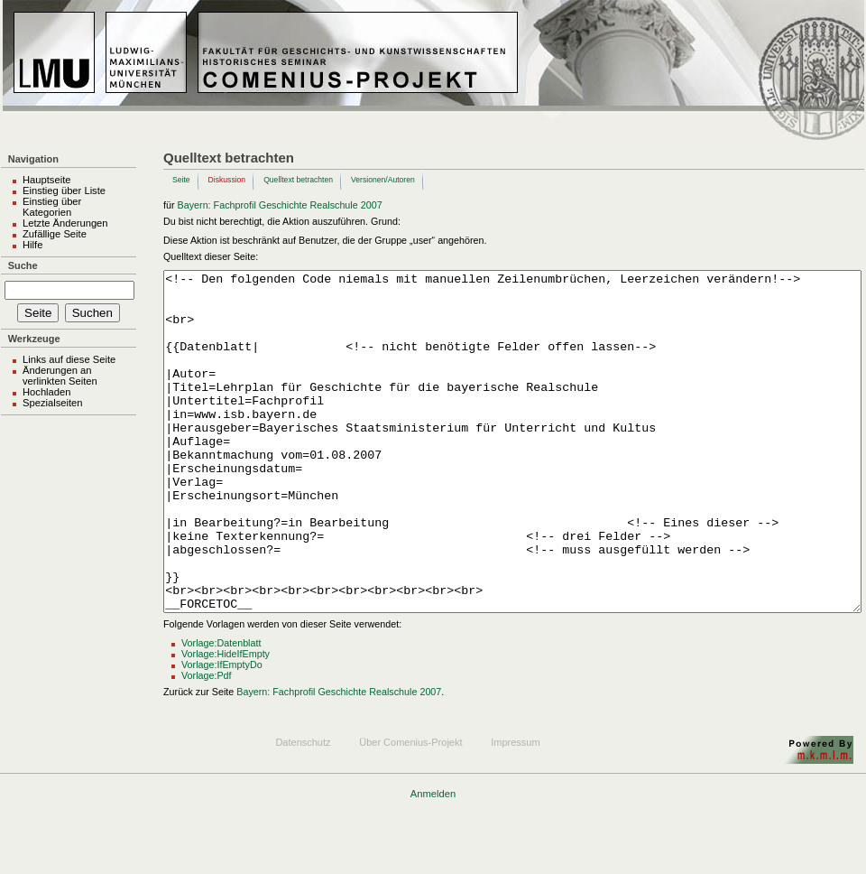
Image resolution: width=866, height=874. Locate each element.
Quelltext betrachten (298, 179)
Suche (23, 265)
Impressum (515, 809)
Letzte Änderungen (65, 223)
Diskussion (227, 179)
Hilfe (32, 244)
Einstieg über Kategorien (52, 207)
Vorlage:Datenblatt (221, 710)
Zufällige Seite (55, 233)
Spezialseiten (53, 402)
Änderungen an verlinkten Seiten (60, 375)
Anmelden (433, 861)
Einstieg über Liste (64, 190)
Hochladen (47, 391)
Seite (181, 179)
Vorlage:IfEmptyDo (222, 732)
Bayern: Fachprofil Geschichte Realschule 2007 (280, 205)
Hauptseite (47, 179)
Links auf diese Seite (69, 359)
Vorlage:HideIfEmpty (225, 721)
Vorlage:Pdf (206, 743)
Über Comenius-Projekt (410, 809)
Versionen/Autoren (383, 179)
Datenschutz (302, 809)
